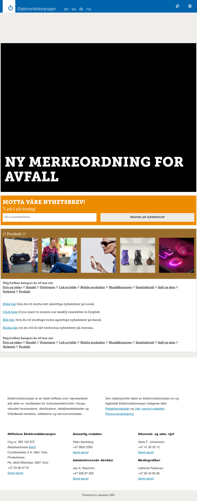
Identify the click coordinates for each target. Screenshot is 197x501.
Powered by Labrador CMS (98, 495)
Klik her (8, 320)
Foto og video (12, 287)
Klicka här (10, 328)
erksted (9, 291)
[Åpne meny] (190, 6)
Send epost (15, 473)
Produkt (24, 291)
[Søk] (177, 6)
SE (74, 10)
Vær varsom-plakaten (149, 409)
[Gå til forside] (28, 6)
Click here (10, 312)
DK (81, 10)
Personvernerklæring (119, 414)
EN (66, 10)
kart (32, 447)
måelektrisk (145, 287)
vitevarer (49, 287)
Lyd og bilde (67, 287)
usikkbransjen (122, 287)
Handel (31, 287)
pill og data (167, 287)
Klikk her (9, 304)
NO (88, 10)
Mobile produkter (92, 287)
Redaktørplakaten (117, 409)
